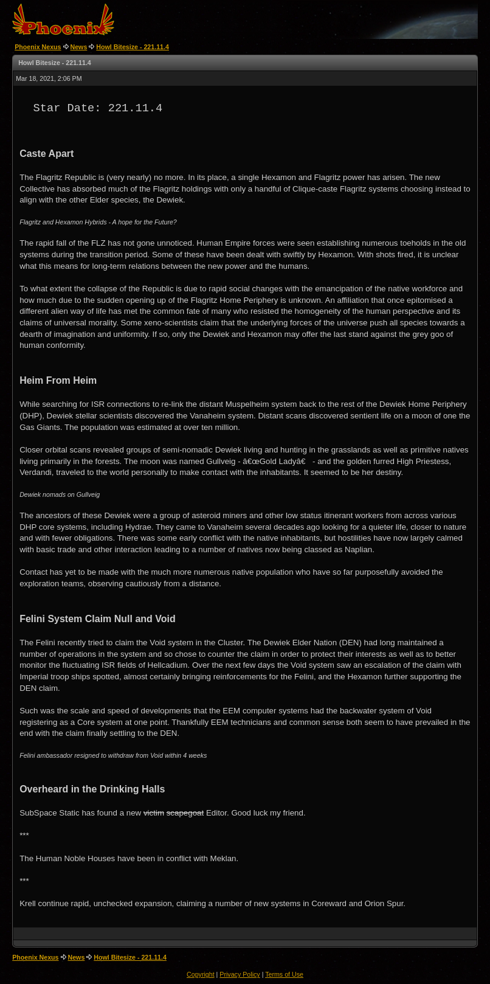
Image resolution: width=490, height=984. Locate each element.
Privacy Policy (239, 974)
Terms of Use (284, 974)
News (79, 46)
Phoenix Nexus (38, 46)
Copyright (201, 974)
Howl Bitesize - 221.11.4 (132, 46)
